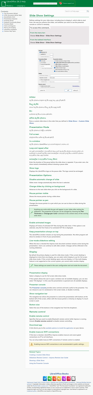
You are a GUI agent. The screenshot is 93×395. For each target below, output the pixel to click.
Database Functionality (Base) (12, 22)
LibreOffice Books (59, 373)
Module (9, 6)
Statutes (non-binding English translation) (63, 382)
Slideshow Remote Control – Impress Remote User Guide (48, 358)
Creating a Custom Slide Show (39, 355)
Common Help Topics (10, 31)
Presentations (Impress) (10, 19)
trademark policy (31, 391)
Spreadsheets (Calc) (9, 17)
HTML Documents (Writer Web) (13, 15)
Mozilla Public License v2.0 (40, 386)
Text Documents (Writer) (11, 13)
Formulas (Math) (8, 24)
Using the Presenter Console (39, 363)
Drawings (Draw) (8, 20)
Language (20, 6)
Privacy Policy (45, 382)
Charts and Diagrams (10, 26)
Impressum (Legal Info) (33, 382)
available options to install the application (59, 328)
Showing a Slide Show (36, 360)
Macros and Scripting (10, 27)
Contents (4, 11)
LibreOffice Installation (10, 29)
